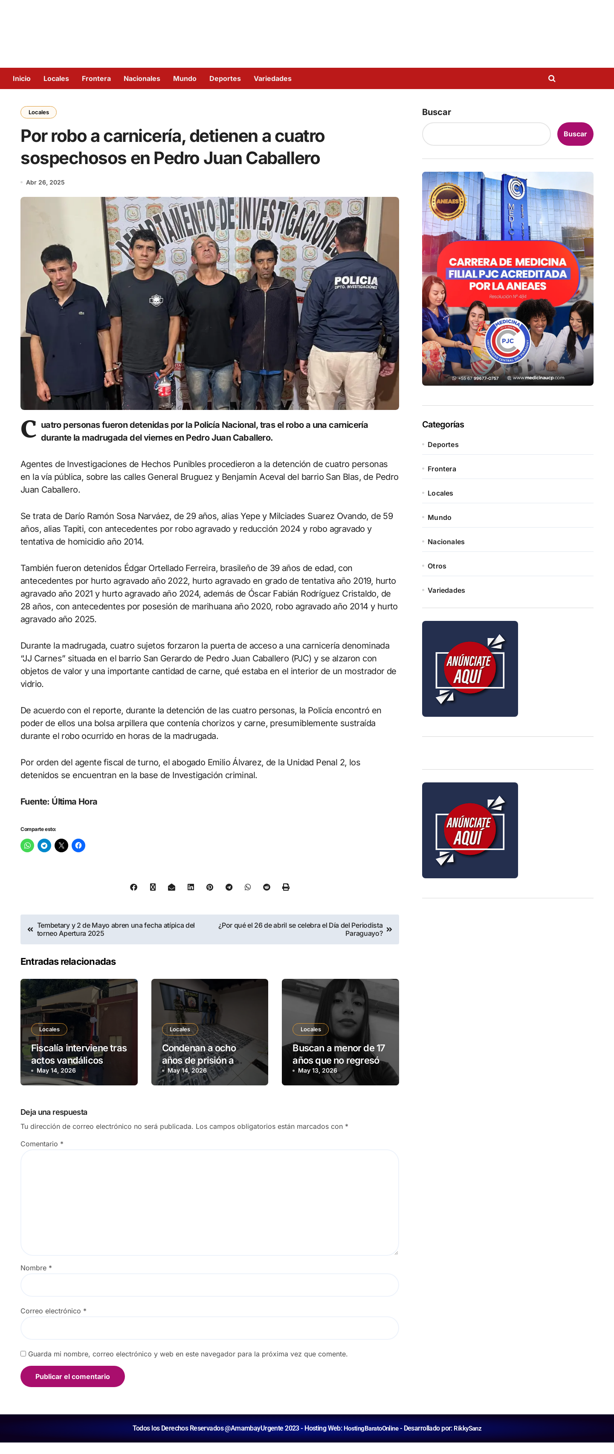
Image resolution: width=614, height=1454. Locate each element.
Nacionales (142, 78)
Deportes (225, 78)
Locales (56, 78)
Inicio (22, 78)
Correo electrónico (53, 1322)
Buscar (436, 112)
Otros (437, 566)
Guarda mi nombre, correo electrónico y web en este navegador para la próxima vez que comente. (188, 1365)
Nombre (36, 1279)
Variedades (273, 78)
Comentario (42, 1155)
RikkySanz (469, 1440)
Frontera (96, 78)
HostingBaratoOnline (370, 1440)
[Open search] (554, 78)
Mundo (185, 78)
